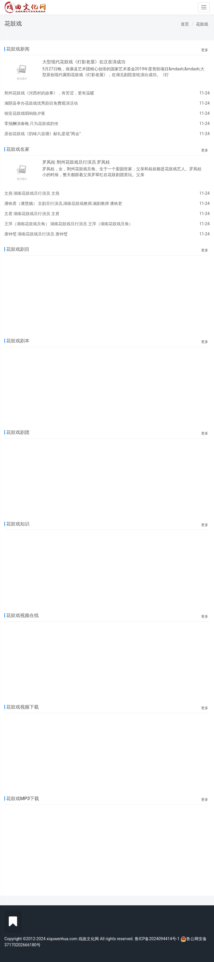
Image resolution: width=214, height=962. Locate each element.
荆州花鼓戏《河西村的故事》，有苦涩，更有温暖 (49, 93)
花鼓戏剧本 (17, 341)
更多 (204, 50)
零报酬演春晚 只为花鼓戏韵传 (31, 123)
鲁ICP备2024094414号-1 (158, 938)
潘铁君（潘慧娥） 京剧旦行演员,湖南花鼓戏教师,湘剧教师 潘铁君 (63, 203)
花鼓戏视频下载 (22, 707)
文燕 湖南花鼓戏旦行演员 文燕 (31, 193)
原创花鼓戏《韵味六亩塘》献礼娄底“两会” (42, 133)
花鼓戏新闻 (17, 49)
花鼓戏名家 (17, 149)
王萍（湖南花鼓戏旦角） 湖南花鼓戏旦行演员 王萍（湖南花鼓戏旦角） (68, 223)
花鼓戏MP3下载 (22, 798)
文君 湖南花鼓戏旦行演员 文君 (31, 213)
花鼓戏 (202, 24)
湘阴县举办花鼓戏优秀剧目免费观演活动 (41, 103)
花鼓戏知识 (17, 524)
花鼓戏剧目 (17, 249)
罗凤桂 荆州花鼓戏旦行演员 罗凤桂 (76, 162)
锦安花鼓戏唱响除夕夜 (24, 113)
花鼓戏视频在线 (22, 615)
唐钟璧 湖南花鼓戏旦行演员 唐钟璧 (36, 234)
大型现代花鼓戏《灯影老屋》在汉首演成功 (83, 62)
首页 (185, 24)
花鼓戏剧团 (17, 432)
